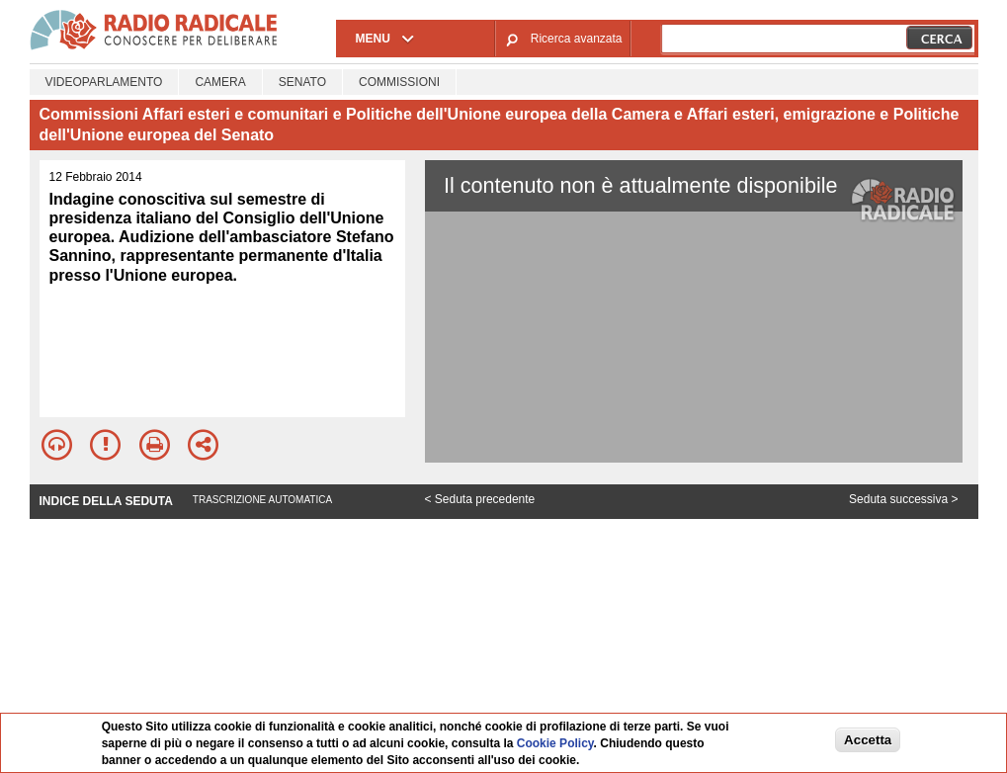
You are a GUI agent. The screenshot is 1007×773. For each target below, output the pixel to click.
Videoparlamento (104, 82)
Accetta (867, 739)
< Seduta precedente (480, 499)
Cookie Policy (555, 743)
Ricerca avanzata (577, 38)
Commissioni (399, 82)
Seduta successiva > (903, 499)
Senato (302, 82)
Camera (220, 82)
